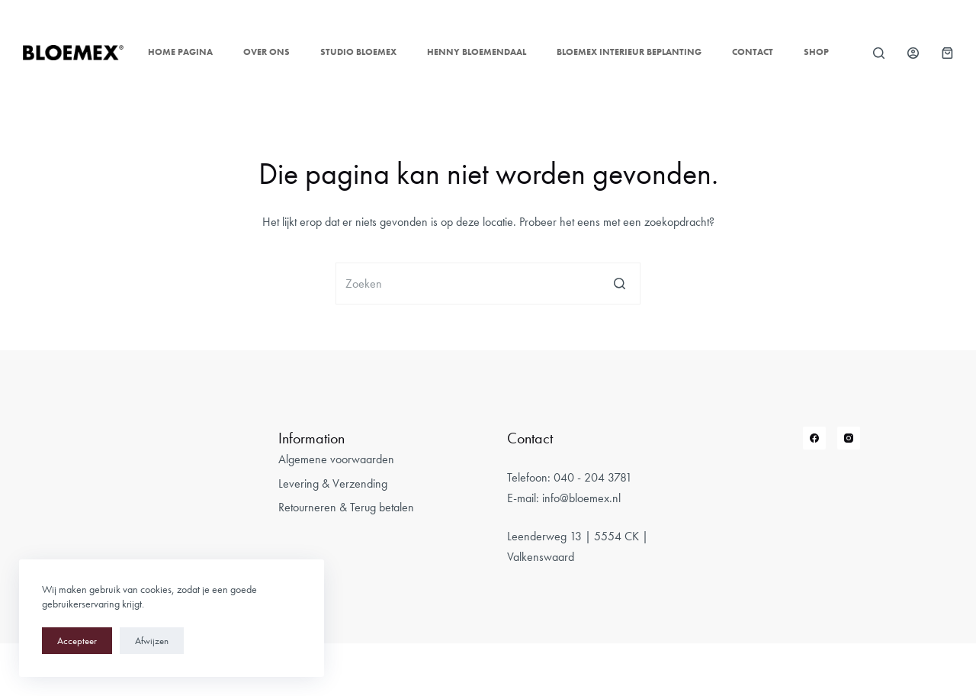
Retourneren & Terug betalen (346, 507)
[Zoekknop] (619, 283)
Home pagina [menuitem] (180, 52)
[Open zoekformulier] (878, 53)
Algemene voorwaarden (336, 459)
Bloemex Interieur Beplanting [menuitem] (629, 52)
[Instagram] (848, 438)
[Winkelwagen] (947, 53)
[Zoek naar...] (488, 283)
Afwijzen (152, 640)
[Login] (913, 53)
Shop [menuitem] (816, 52)
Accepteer (77, 640)
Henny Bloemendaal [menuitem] (476, 52)
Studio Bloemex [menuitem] (358, 52)
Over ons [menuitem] (266, 52)
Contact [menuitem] (752, 52)
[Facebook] (814, 438)
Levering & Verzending (332, 483)
